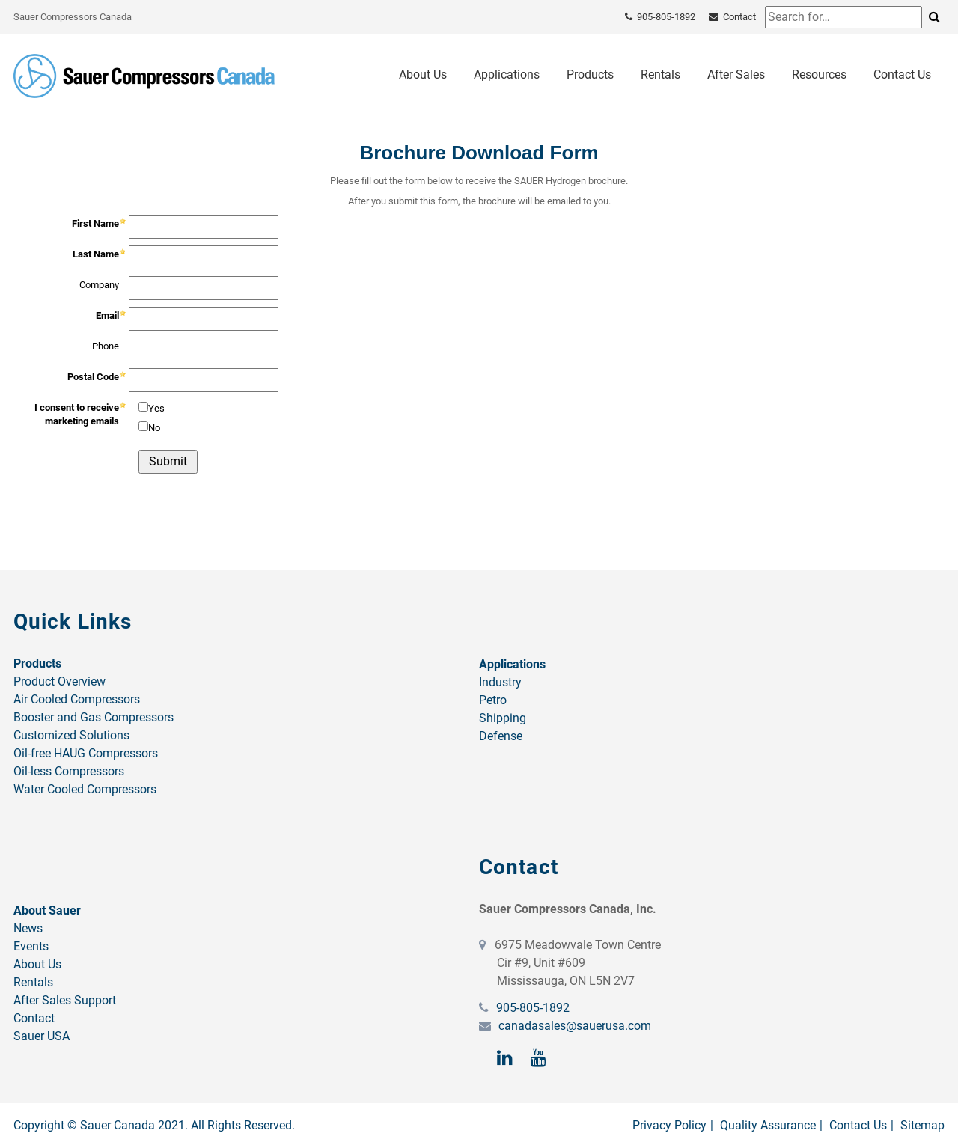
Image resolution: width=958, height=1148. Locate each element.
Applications (507, 74)
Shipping (502, 718)
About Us (423, 74)
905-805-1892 (531, 1008)
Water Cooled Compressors (84, 789)
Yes (156, 408)
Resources (819, 74)
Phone (105, 346)
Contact (34, 1018)
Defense (500, 736)
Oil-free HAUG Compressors (85, 753)
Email (107, 315)
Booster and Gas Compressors (93, 717)
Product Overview (59, 681)
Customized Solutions (71, 735)
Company (99, 284)
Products (590, 74)
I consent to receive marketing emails (76, 414)
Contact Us (902, 74)
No (154, 427)
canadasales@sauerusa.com (573, 1026)
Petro (493, 700)
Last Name (96, 254)
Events (31, 946)
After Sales (736, 74)
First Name (95, 223)
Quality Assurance (768, 1125)
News (28, 928)
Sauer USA (41, 1036)
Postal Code (93, 376)
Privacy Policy (669, 1125)
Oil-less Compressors (68, 771)
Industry (500, 682)
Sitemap (922, 1125)
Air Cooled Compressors (76, 699)
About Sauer (47, 910)
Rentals (660, 74)
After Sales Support (64, 1000)
